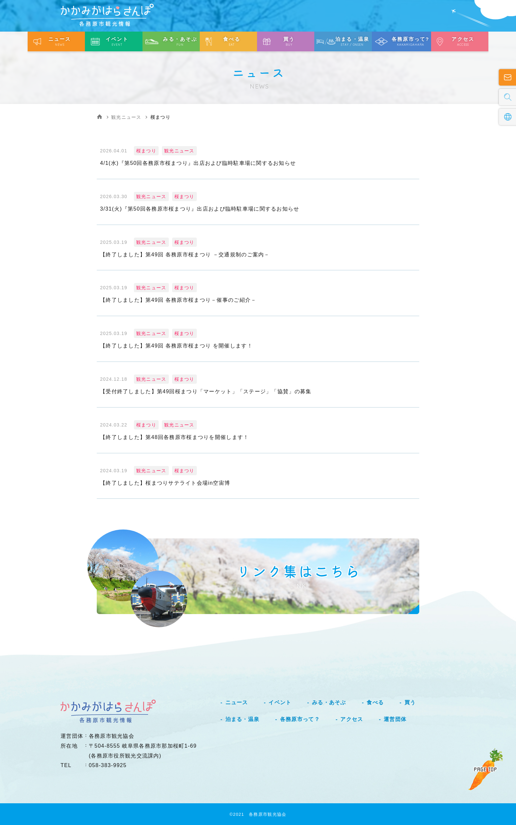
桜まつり (146, 150)
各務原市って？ (300, 719)
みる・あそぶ (329, 702)
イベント (280, 702)
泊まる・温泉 (242, 719)
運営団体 (395, 719)
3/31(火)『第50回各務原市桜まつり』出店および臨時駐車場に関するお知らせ (199, 209)
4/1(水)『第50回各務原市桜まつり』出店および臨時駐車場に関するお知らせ (198, 163)
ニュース (236, 702)
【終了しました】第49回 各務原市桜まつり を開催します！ (176, 345)
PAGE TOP (485, 769)
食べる (375, 702)
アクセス (351, 719)
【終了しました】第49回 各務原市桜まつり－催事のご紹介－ (178, 300)
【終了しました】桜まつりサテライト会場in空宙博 (165, 483)
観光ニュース (126, 117)
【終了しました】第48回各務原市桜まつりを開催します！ (174, 437)
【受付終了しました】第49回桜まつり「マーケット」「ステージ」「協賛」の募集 (205, 391)
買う (410, 702)
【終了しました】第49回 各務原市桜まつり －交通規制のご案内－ (185, 254)
